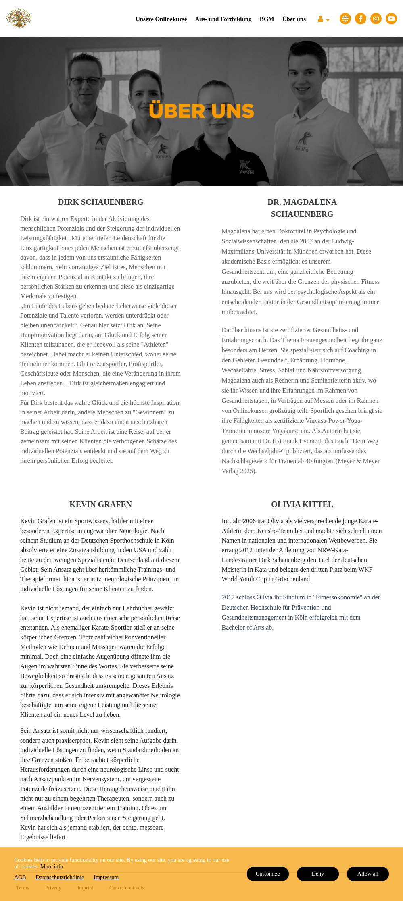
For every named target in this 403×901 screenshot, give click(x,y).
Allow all (368, 874)
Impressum (106, 877)
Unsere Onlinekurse (161, 19)
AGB (20, 877)
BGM (267, 19)
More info (51, 867)
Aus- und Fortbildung (223, 19)
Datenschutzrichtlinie (60, 877)
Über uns (294, 19)
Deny (318, 874)
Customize (268, 874)
